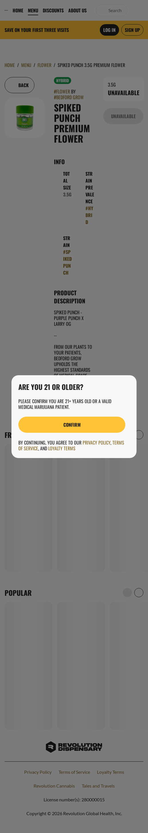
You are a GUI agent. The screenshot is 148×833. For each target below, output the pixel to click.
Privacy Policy (96, 442)
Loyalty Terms (61, 448)
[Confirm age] (71, 425)
